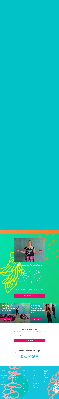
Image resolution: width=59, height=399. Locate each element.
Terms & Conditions (27, 388)
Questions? (25, 385)
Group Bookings (26, 380)
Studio (24, 378)
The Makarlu (36, 387)
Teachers (25, 372)
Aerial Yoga (4, 372)
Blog (34, 378)
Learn (34, 372)
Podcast (35, 380)
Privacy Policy (26, 391)
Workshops (14, 382)
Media (24, 383)
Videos (34, 375)
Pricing (13, 372)
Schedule (14, 379)
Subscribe (29, 340)
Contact (24, 375)
